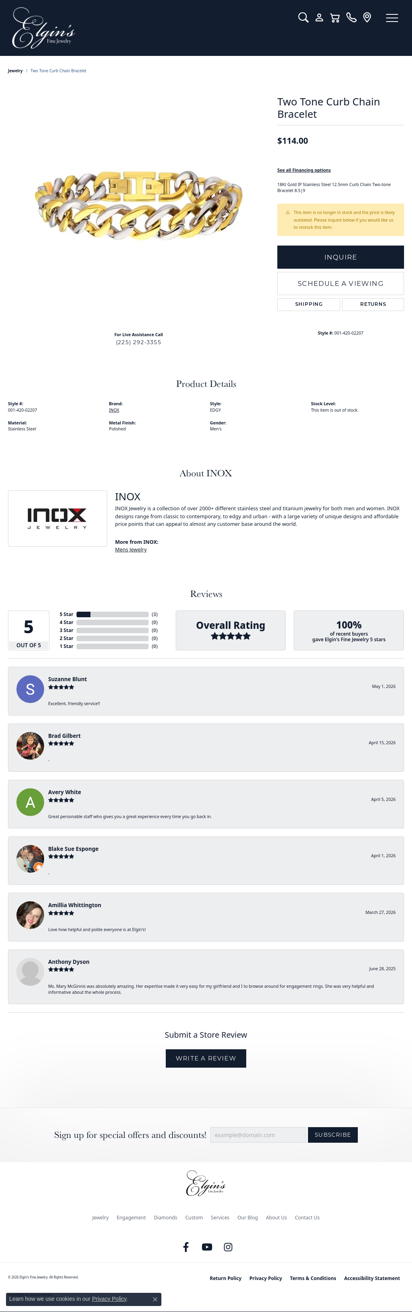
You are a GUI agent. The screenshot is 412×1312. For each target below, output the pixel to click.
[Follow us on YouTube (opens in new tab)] (207, 1247)
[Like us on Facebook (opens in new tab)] (186, 1247)
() (155, 614)
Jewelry (100, 1217)
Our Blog (247, 1217)
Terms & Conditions (313, 1278)
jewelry (15, 70)
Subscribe (333, 1135)
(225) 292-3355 (138, 342)
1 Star (66, 646)
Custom (194, 1217)
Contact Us (307, 1217)
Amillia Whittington (74, 905)
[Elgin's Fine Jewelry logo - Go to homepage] (149, 28)
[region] (138, 205)
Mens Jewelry (131, 549)
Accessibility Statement (372, 1278)
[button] (303, 18)
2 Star (66, 638)
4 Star (66, 622)
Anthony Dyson (68, 961)
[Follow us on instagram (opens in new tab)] (228, 1247)
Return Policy (226, 1278)
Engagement (131, 1217)
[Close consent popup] (155, 1299)
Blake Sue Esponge (73, 848)
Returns (373, 304)
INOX (114, 410)
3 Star (66, 630)
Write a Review (206, 1058)
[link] (351, 18)
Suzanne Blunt (67, 679)
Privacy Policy (265, 1278)
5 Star (66, 614)
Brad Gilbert (64, 735)
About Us (276, 1217)
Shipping (309, 304)
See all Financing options (304, 170)
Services (220, 1217)
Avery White (64, 792)
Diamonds (165, 1217)
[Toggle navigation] (392, 18)
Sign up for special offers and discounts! (130, 1135)
